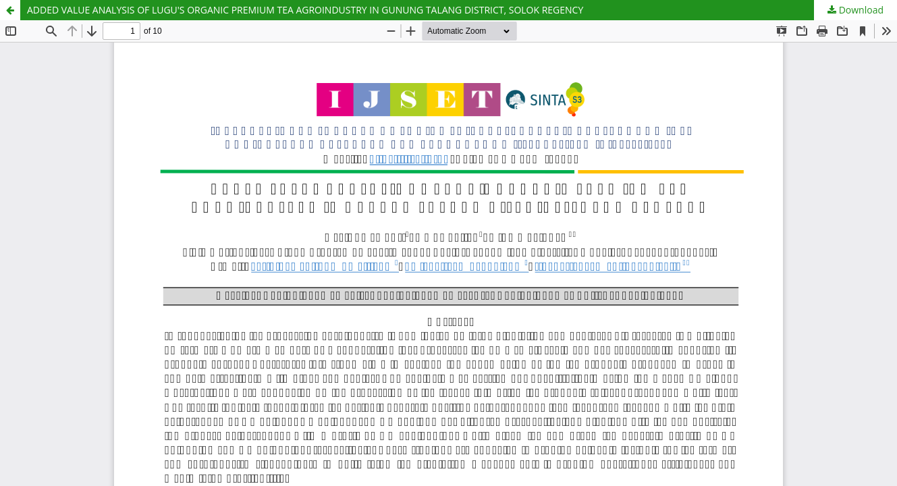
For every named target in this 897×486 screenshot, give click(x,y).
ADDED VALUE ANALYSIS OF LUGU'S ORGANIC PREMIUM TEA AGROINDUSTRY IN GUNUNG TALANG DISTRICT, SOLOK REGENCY (305, 9)
